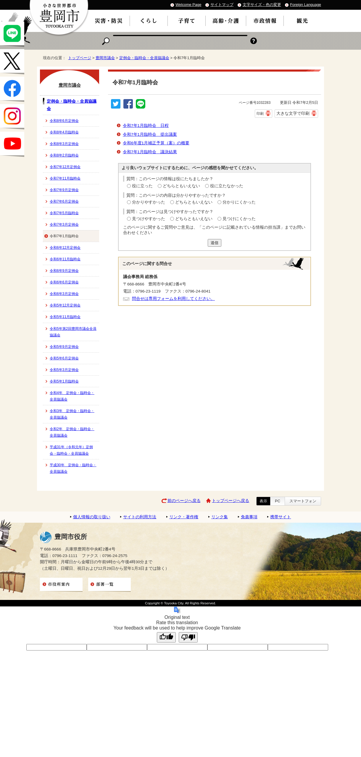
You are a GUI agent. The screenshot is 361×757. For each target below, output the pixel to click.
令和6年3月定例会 (64, 294)
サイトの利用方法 (139, 517)
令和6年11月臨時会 (65, 259)
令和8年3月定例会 (64, 144)
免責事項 (249, 517)
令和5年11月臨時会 (65, 317)
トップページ (79, 58)
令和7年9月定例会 (64, 190)
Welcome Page (188, 4)
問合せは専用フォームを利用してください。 (173, 298)
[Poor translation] (188, 637)
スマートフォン (302, 501)
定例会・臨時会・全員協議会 (144, 58)
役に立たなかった (226, 186)
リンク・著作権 (183, 517)
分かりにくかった (239, 202)
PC (277, 501)
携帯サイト (280, 517)
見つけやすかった (148, 219)
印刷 (260, 114)
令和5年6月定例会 (64, 358)
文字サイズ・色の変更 (262, 4)
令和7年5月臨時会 (64, 213)
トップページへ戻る (230, 500)
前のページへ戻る (184, 500)
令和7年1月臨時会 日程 (146, 125)
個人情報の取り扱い (91, 517)
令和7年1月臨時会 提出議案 (150, 134)
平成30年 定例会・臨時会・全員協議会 (73, 468)
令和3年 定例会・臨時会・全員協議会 (72, 414)
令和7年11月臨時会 (65, 178)
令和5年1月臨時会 (64, 381)
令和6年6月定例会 (64, 282)
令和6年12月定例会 (65, 248)
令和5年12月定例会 (65, 305)
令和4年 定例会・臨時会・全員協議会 (72, 396)
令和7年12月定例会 (65, 167)
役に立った (142, 186)
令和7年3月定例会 (64, 224)
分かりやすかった (148, 202)
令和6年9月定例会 (64, 271)
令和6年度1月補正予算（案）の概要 (156, 143)
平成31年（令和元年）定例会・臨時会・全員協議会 (71, 450)
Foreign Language (305, 4)
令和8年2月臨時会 (64, 155)
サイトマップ (221, 4)
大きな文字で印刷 (293, 113)
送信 (214, 243)
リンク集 (219, 517)
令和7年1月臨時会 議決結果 (150, 152)
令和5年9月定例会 (64, 347)
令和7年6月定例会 (64, 201)
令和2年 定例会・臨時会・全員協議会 (72, 432)
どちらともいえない (181, 186)
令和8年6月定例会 (64, 121)
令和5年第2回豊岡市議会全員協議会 (73, 332)
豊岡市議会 (105, 58)
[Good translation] (166, 637)
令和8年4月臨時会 (64, 132)
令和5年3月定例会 (64, 370)
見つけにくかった (239, 219)
